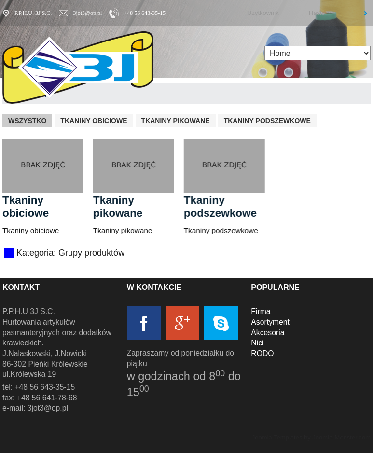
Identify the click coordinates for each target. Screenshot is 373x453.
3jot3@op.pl (87, 13)
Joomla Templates (277, 437)
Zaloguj (366, 13)
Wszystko (27, 120)
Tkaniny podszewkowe (267, 120)
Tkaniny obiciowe (93, 120)
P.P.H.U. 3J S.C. (33, 13)
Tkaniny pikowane (175, 120)
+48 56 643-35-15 (145, 13)
